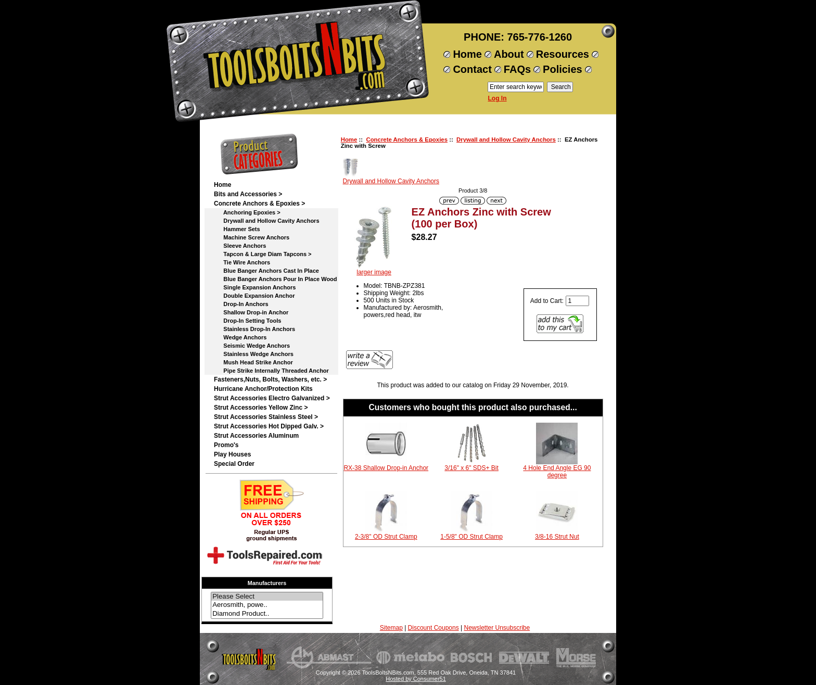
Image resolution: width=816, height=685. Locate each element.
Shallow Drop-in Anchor (251, 312)
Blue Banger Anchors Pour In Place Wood (275, 279)
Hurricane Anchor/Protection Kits (263, 388)
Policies (562, 69)
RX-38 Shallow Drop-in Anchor (385, 468)
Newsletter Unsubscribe (497, 627)
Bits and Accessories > (248, 194)
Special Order (234, 463)
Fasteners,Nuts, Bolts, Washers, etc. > (270, 379)
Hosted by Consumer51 (416, 679)
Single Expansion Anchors (255, 287)
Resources (562, 54)
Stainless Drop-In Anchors (254, 329)
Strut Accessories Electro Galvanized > (272, 398)
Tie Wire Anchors (242, 262)
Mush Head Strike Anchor (253, 362)
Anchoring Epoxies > (247, 212)
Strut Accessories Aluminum (256, 435)
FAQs (517, 69)
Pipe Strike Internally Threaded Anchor (271, 370)
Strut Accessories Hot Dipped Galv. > (269, 426)
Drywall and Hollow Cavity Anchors (506, 139)
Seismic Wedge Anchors (252, 345)
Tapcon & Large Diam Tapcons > (263, 254)
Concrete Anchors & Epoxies (407, 139)
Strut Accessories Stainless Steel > (266, 417)
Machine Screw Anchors (251, 237)
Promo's (226, 445)
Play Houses (232, 454)
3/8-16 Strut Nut (557, 536)
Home (467, 54)
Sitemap (391, 627)
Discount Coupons (433, 627)
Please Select (267, 596)
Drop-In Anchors (241, 304)
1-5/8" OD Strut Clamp (471, 536)
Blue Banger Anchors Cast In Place (266, 271)
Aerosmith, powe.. (267, 605)
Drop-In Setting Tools (247, 321)
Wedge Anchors (240, 337)
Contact (472, 69)
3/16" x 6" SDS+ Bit (471, 468)
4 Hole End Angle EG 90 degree (557, 471)
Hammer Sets (237, 229)
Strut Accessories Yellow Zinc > (261, 407)
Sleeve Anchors (240, 246)
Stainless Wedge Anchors (254, 354)
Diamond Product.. (267, 614)
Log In (497, 98)
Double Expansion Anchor (254, 296)
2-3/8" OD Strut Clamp (386, 536)
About (509, 54)
